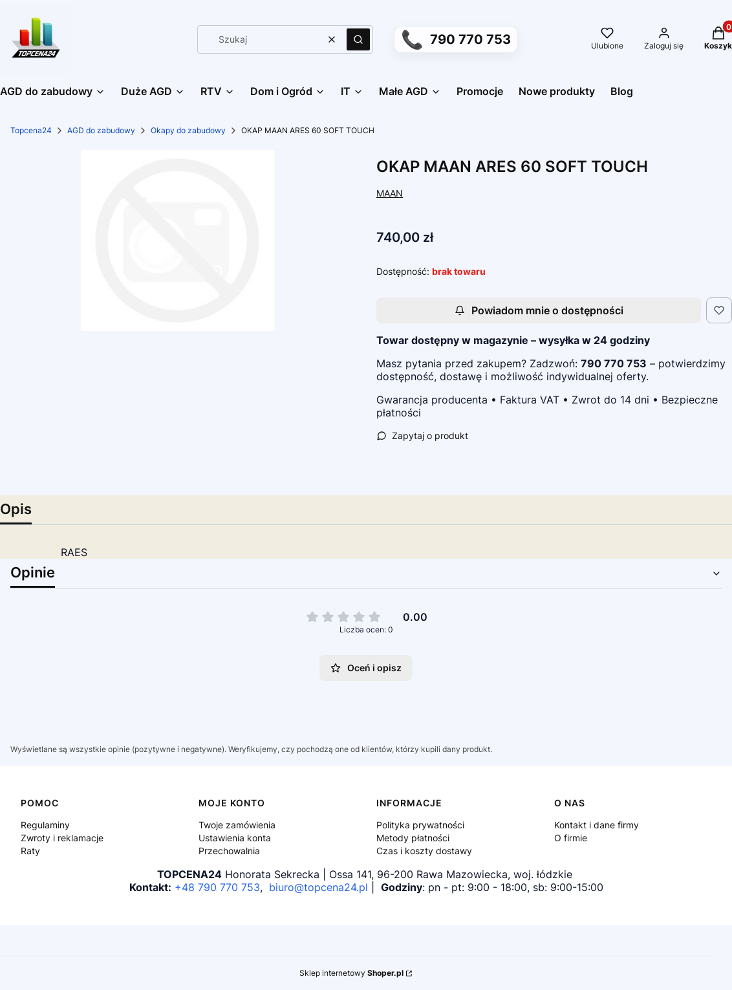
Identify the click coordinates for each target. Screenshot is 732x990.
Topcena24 (31, 130)
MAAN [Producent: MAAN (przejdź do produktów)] (389, 193)
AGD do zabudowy (101, 130)
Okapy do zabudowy (188, 130)
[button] (358, 39)
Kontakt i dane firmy (596, 824)
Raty (30, 850)
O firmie (570, 837)
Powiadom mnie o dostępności (539, 310)
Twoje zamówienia (237, 824)
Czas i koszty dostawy (424, 850)
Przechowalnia (229, 850)
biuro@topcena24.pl (318, 887)
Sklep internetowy (351, 973)
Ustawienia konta (235, 837)
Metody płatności (412, 837)
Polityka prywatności (420, 824)
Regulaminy (45, 824)
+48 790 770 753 (217, 887)
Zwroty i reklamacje (62, 837)
